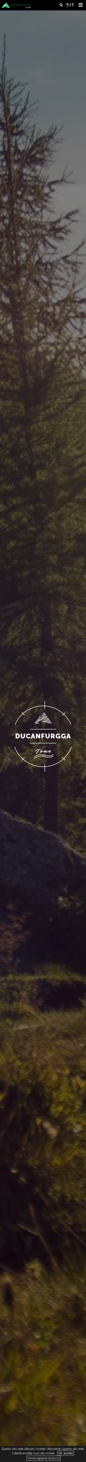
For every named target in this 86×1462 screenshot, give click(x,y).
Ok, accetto (65, 1453)
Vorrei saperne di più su (44, 1458)
